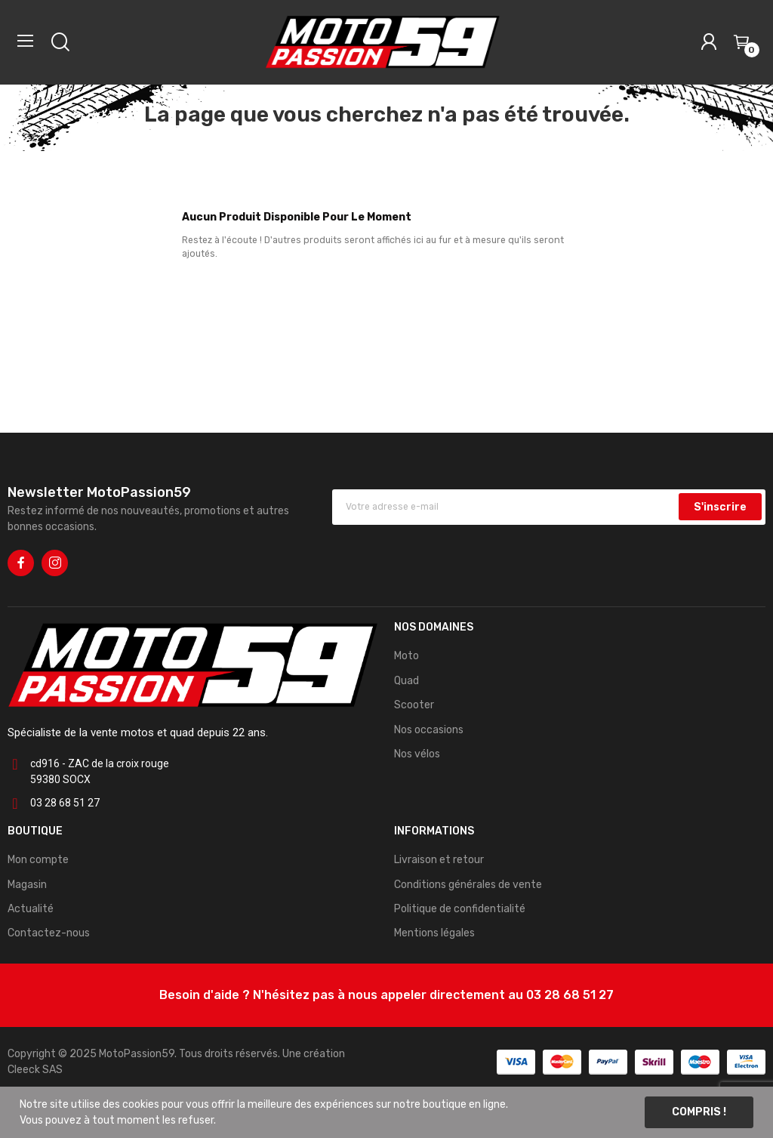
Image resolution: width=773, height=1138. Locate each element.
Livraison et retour (439, 859)
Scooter (414, 705)
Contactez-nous (49, 933)
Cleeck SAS (35, 1069)
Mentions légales (434, 933)
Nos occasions (428, 729)
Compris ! (699, 1112)
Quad (406, 680)
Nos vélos (417, 754)
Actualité (31, 908)
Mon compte (38, 859)
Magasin (27, 884)
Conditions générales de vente (468, 884)
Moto (406, 655)
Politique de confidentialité (459, 908)
